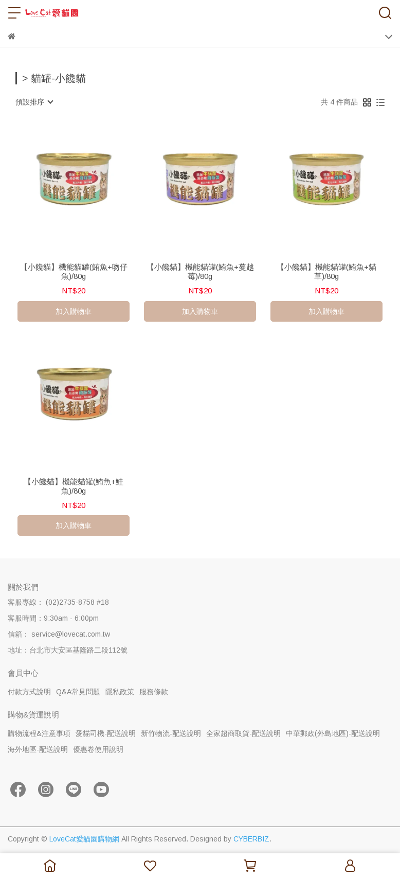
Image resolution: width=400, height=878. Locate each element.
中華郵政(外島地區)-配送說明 (333, 733)
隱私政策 (119, 692)
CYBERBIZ (251, 839)
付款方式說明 (29, 692)
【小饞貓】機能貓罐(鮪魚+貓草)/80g (326, 271)
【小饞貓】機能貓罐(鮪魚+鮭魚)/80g (73, 486)
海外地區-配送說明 (38, 749)
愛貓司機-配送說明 (106, 733)
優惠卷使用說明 (98, 749)
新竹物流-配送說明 (171, 733)
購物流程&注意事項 (39, 733)
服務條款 (153, 692)
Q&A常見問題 (78, 692)
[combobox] (33, 102)
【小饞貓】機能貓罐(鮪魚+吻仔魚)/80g (74, 271)
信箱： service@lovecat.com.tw (59, 634)
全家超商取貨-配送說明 (243, 733)
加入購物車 (74, 311)
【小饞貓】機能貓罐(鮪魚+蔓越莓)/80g (200, 271)
